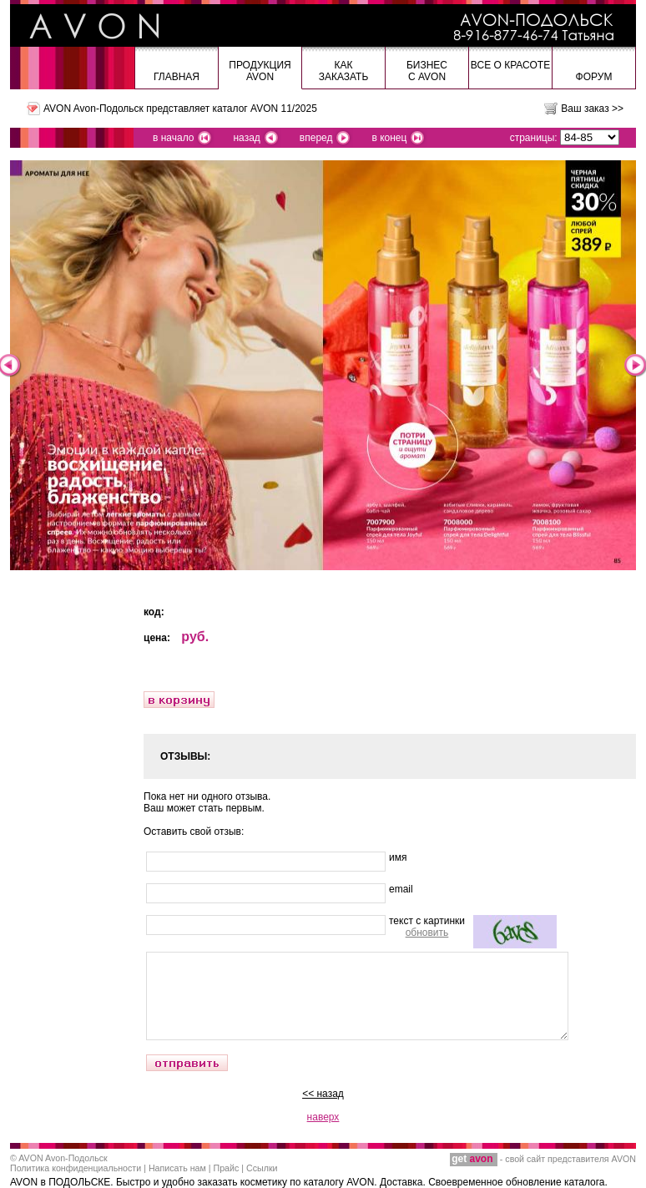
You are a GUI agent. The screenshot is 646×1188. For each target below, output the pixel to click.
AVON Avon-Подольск (62, 1158)
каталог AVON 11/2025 (265, 108)
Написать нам (177, 1168)
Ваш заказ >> (592, 108)
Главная (176, 77)
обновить (427, 932)
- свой (488, 1159)
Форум (594, 77)
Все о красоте (510, 65)
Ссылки (262, 1168)
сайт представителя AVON (581, 1159)
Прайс (227, 1168)
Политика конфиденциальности (75, 1168)
